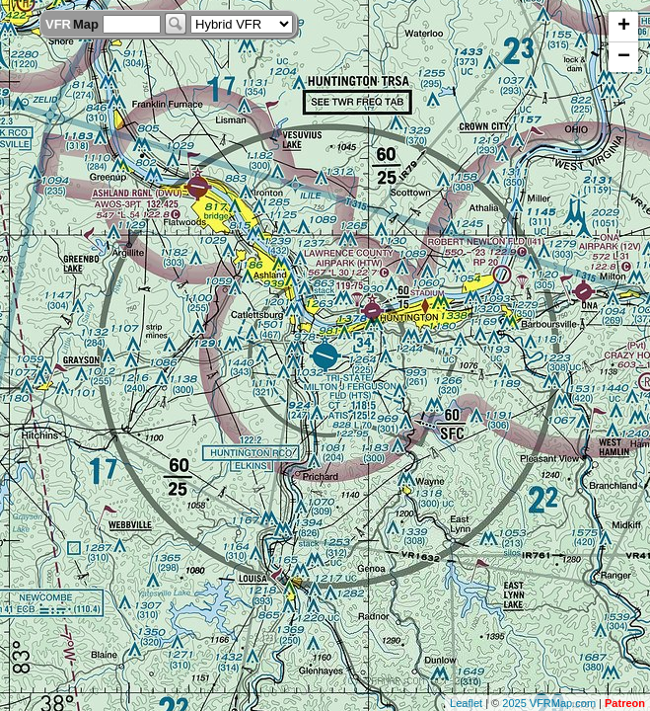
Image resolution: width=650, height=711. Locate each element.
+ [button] (623, 26)
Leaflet (466, 703)
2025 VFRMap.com (549, 703)
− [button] (623, 57)
